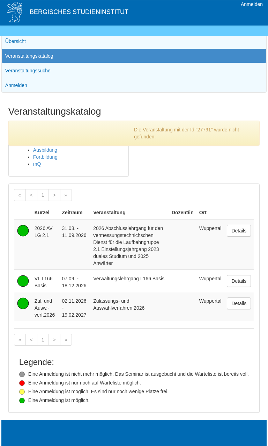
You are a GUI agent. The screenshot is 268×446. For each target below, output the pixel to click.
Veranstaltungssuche (28, 70)
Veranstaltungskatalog (29, 56)
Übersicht (15, 41)
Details (238, 230)
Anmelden (252, 4)
